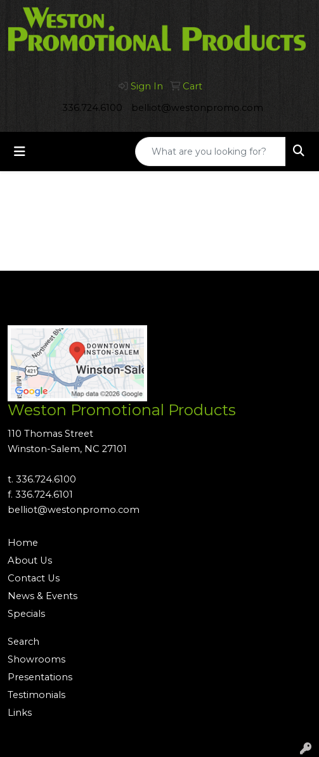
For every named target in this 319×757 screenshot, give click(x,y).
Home (23, 542)
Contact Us (34, 578)
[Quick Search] (210, 151)
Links (20, 712)
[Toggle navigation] (19, 151)
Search (23, 641)
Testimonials (36, 695)
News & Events (42, 596)
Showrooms (36, 659)
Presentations (40, 677)
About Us (30, 560)
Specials (26, 613)
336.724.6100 (92, 107)
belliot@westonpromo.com (197, 107)
